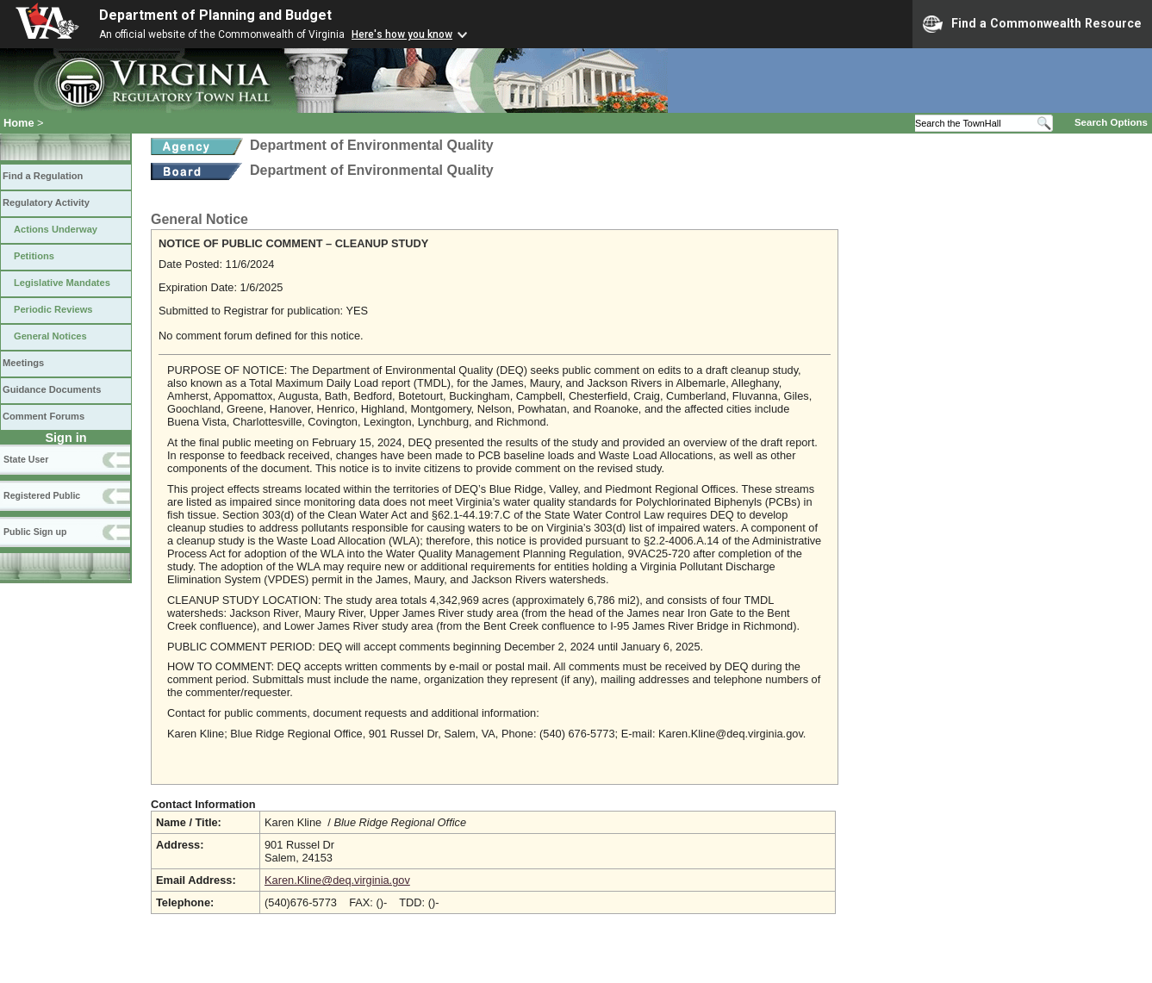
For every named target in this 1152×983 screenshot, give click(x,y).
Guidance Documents (52, 389)
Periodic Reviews (53, 309)
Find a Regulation (43, 176)
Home (18, 122)
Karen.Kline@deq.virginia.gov (337, 880)
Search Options (1111, 122)
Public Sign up (34, 531)
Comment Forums (43, 416)
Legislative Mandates (62, 282)
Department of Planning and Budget (215, 15)
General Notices (50, 336)
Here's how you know (402, 34)
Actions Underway (55, 229)
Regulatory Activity (46, 202)
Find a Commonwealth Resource (1032, 24)
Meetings (23, 363)
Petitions (34, 256)
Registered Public (41, 495)
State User (25, 459)
